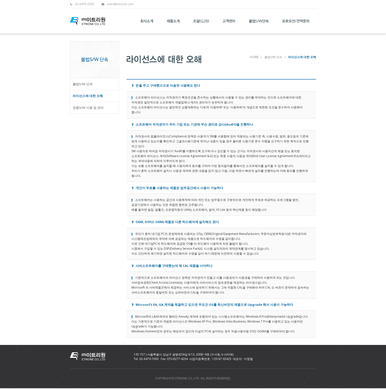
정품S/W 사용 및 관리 (88, 107)
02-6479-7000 (84, 4)
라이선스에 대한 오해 (88, 96)
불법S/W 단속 (83, 84)
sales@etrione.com (120, 4)
